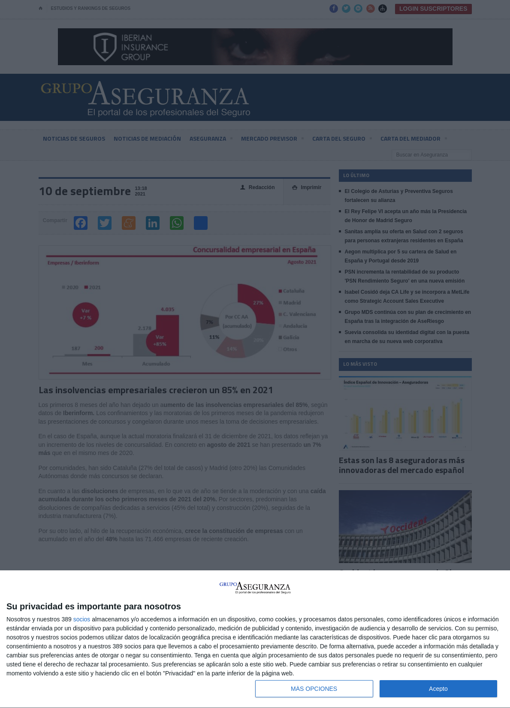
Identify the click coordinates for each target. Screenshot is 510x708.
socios (82, 619)
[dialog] (255, 639)
